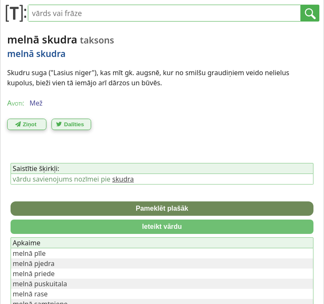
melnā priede (34, 273)
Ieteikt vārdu (162, 226)
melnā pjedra (33, 263)
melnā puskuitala (40, 283)
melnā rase (30, 294)
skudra (123, 179)
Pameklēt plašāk (162, 208)
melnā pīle (29, 253)
